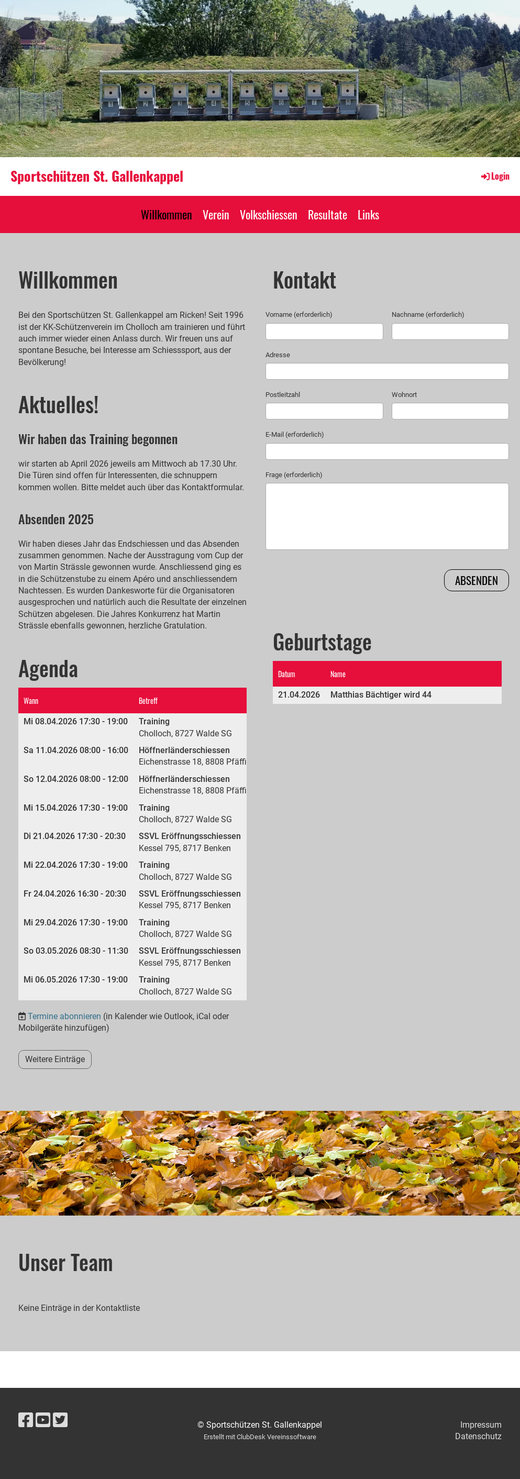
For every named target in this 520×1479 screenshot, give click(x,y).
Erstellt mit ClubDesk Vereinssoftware (260, 1437)
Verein (216, 214)
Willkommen (166, 214)
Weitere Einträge (55, 1059)
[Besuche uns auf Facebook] (25, 1420)
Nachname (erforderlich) (428, 314)
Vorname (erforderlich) (299, 314)
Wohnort (404, 395)
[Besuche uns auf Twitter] (60, 1420)
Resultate (327, 214)
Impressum (481, 1425)
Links (368, 214)
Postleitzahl (282, 395)
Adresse (277, 355)
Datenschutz (478, 1436)
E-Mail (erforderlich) (294, 434)
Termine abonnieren (64, 1016)
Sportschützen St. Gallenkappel (96, 176)
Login (495, 176)
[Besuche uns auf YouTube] (43, 1420)
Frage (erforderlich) (294, 475)
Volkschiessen (268, 214)
